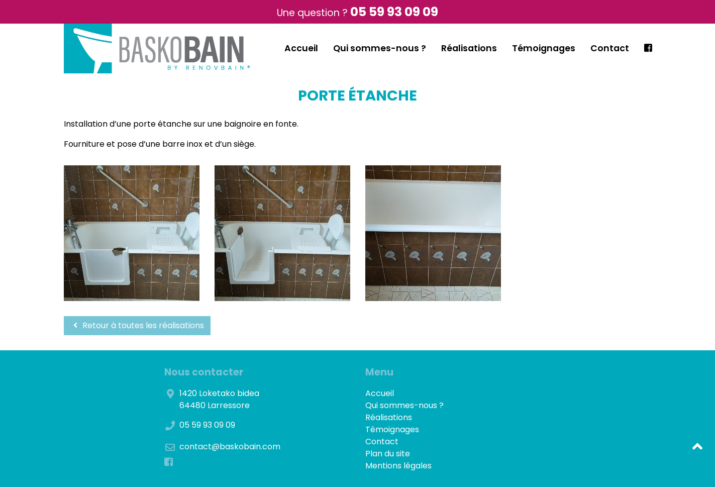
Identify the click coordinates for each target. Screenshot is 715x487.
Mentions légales (398, 465)
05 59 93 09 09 (394, 12)
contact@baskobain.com (229, 446)
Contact (609, 48)
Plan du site (387, 453)
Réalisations (469, 48)
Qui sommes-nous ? (379, 48)
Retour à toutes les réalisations (137, 325)
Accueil (301, 48)
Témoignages (543, 48)
